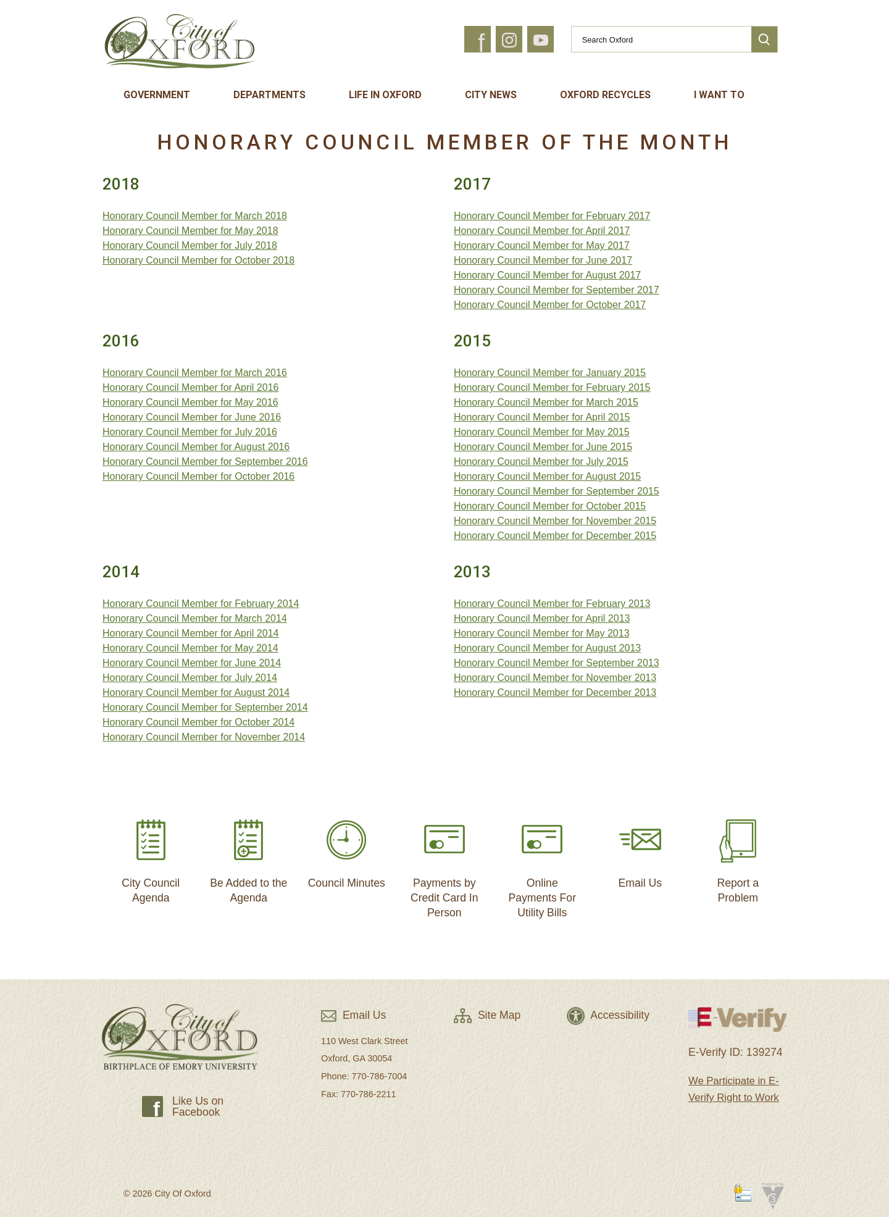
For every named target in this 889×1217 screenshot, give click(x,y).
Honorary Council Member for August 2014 (196, 692)
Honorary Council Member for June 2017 (543, 260)
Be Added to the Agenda (248, 856)
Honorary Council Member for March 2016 (194, 372)
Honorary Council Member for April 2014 (190, 633)
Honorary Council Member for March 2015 (546, 402)
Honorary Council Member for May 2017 (542, 245)
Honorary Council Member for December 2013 (555, 692)
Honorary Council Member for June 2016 (191, 417)
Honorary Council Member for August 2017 (547, 275)
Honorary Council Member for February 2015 (552, 387)
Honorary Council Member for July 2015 (541, 461)
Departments (269, 95)
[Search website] (656, 39)
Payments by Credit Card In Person (444, 863)
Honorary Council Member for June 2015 (543, 446)
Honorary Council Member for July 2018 (189, 245)
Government (156, 95)
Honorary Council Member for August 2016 (196, 446)
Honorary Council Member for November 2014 (203, 737)
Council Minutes (346, 848)
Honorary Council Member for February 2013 (552, 603)
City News (491, 95)
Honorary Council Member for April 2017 (542, 230)
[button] (764, 39)
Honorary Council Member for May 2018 (190, 230)
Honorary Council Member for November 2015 (555, 521)
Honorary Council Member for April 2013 (542, 618)
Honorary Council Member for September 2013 (556, 663)
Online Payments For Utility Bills (542, 863)
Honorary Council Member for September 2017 (556, 290)
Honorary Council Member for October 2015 (550, 506)
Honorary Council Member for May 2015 (542, 432)
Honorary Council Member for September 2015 (556, 491)
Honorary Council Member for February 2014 (200, 603)
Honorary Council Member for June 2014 (191, 663)
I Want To (719, 95)
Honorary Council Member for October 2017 (550, 304)
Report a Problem (738, 856)
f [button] (481, 43)
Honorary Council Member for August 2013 (547, 648)
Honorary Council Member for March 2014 (194, 618)
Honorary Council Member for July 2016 (189, 432)
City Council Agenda (151, 856)
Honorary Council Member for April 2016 (190, 387)
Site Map (487, 1015)
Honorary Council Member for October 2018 (198, 260)
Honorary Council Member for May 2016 (190, 402)
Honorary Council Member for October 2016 (198, 476)
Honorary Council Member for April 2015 (542, 417)
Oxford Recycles (605, 95)
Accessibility (608, 1015)
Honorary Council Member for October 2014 (198, 722)
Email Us (640, 848)
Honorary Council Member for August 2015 (547, 476)
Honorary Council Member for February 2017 (552, 216)
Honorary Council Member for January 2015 (550, 372)
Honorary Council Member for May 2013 (542, 633)
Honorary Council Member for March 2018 (194, 216)
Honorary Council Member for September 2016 (205, 461)
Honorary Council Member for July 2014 (189, 677)
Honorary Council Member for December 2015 (555, 535)
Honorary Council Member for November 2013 (555, 677)
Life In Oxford (385, 95)
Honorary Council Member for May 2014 (190, 648)
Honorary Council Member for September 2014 (205, 707)
